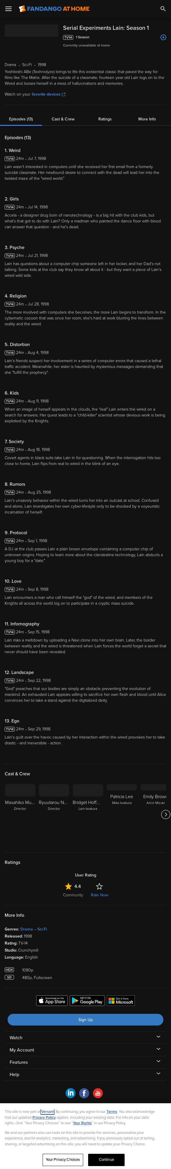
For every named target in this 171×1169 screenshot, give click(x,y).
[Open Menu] (8, 9)
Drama (26, 929)
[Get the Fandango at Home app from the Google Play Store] (87, 1001)
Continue (106, 1159)
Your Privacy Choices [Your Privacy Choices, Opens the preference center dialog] (63, 1159)
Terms (112, 1111)
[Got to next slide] (165, 814)
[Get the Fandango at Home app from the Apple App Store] (52, 1001)
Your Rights (82, 1123)
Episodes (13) (21, 119)
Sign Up (85, 1019)
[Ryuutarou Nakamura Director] (54, 814)
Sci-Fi (42, 929)
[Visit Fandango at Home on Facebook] (84, 1097)
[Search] (163, 9)
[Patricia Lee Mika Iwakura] (121, 814)
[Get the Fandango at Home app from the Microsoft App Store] (121, 1001)
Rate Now (99, 895)
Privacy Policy (44, 1117)
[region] (85, 1136)
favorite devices (48, 94)
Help (14, 1075)
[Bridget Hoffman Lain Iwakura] (87, 814)
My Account (22, 1050)
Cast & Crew (63, 119)
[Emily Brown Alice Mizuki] (155, 814)
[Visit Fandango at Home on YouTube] (98, 1097)
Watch (16, 1038)
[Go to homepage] (54, 9)
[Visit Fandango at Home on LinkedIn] (70, 1097)
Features (19, 1062)
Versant (47, 1111)
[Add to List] (163, 37)
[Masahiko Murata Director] (20, 814)
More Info (147, 119)
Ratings (105, 119)
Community (73, 895)
